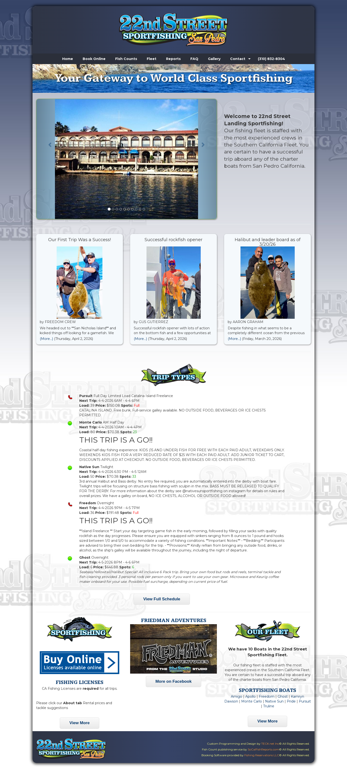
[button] (49, 159)
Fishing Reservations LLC (261, 755)
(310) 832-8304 (271, 59)
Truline (268, 706)
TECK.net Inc (270, 743)
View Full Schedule (161, 599)
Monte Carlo (251, 701)
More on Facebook (173, 681)
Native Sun (274, 701)
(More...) (46, 339)
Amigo (236, 696)
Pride (291, 701)
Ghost (283, 696)
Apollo (250, 696)
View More (79, 723)
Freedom (266, 696)
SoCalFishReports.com (263, 749)
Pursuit (305, 701)
